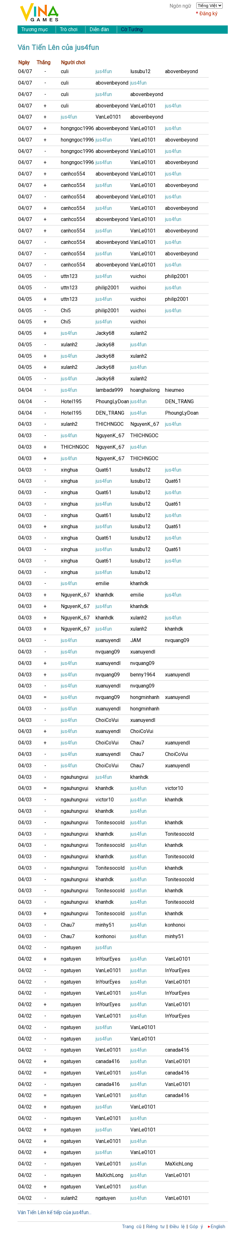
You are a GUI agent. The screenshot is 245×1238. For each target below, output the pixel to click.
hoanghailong (145, 390)
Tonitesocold (110, 823)
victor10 (174, 788)
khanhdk (139, 583)
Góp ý (196, 1226)
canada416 (177, 1050)
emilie (102, 583)
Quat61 (104, 470)
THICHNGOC (110, 424)
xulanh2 (138, 333)
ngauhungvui (74, 777)
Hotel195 (71, 401)
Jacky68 (105, 333)
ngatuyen (71, 947)
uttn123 (69, 276)
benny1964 (142, 675)
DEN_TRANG (179, 401)
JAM (135, 640)
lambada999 (109, 390)
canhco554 (73, 174)
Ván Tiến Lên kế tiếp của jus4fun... (54, 1212)
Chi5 (66, 311)
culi (64, 71)
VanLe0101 (143, 106)
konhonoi (175, 925)
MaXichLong (179, 1164)
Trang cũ (131, 1226)
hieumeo (174, 390)
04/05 (25, 276)
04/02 (25, 947)
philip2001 (177, 276)
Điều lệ (177, 1226)
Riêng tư (155, 1226)
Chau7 (137, 743)
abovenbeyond (181, 71)
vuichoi (138, 276)
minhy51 (105, 925)
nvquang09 (177, 640)
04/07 (25, 71)
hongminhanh (144, 697)
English (218, 1226)
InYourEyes (108, 959)
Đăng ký (208, 13)
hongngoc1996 (77, 128)
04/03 (25, 424)
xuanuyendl (108, 640)
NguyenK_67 (144, 424)
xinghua (69, 470)
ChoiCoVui (107, 720)
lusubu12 (140, 71)
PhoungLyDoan (112, 401)
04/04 (25, 390)
